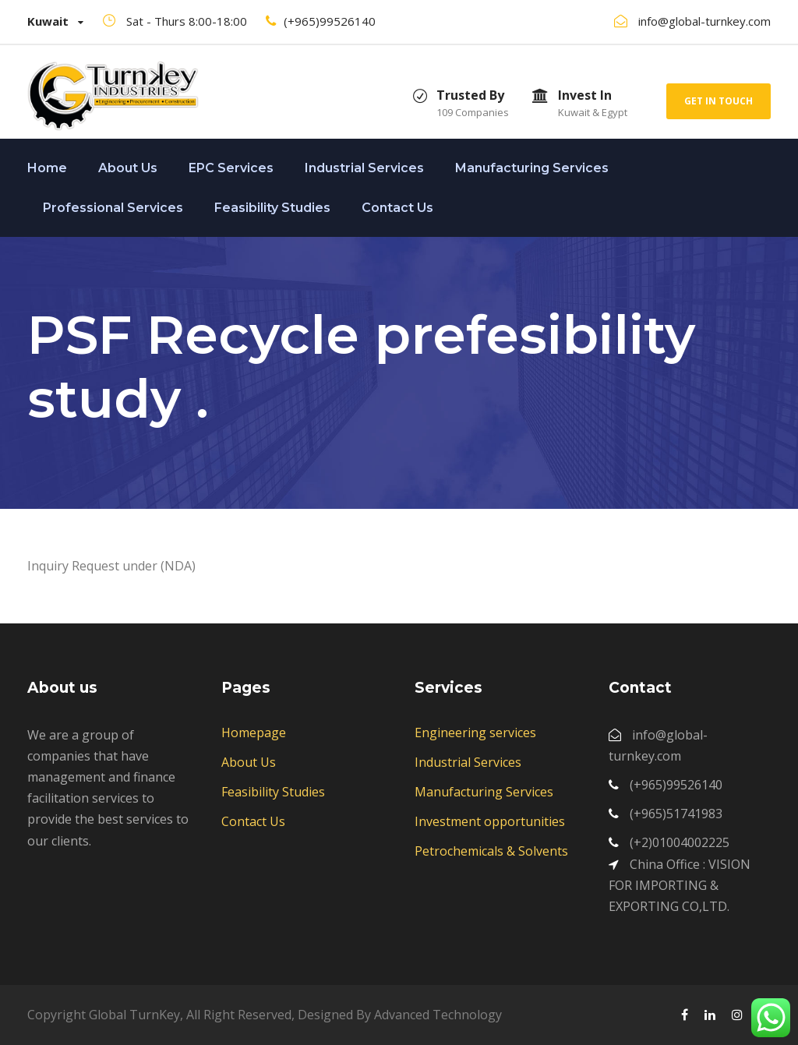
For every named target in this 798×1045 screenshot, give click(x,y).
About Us (127, 168)
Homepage (253, 732)
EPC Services (231, 168)
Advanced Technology (438, 1014)
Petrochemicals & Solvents (491, 851)
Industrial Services (364, 168)
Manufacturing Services (532, 168)
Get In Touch (718, 101)
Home (47, 168)
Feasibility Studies (272, 207)
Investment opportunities (490, 821)
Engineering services (475, 732)
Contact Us (397, 207)
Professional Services (113, 207)
